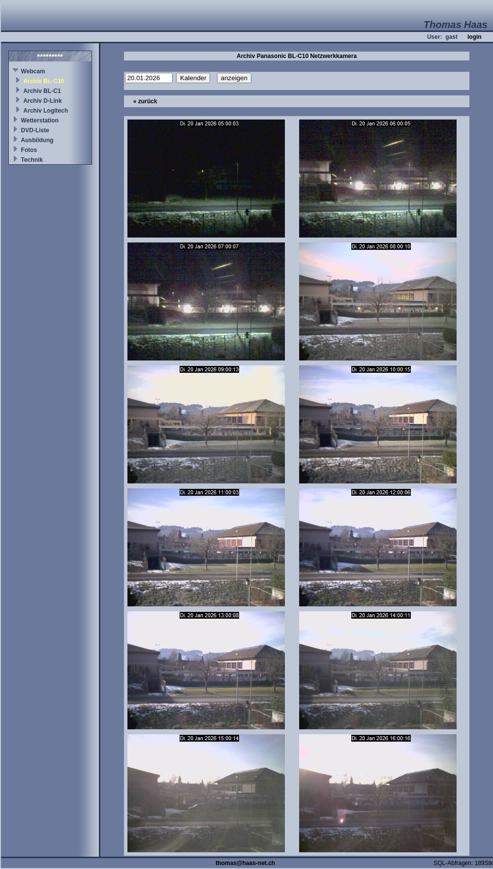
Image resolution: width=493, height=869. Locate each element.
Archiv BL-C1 (42, 91)
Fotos (29, 150)
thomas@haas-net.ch (245, 863)
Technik (32, 159)
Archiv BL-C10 (44, 81)
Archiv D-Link (43, 100)
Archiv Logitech (46, 110)
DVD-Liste (35, 130)
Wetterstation (40, 120)
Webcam (33, 71)
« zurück (145, 101)
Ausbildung (37, 140)
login (474, 36)
